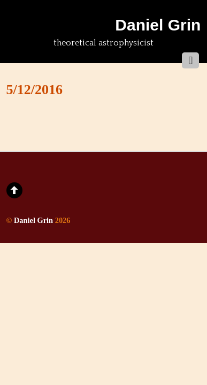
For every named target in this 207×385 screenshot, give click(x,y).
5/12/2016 (34, 89)
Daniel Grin (33, 220)
